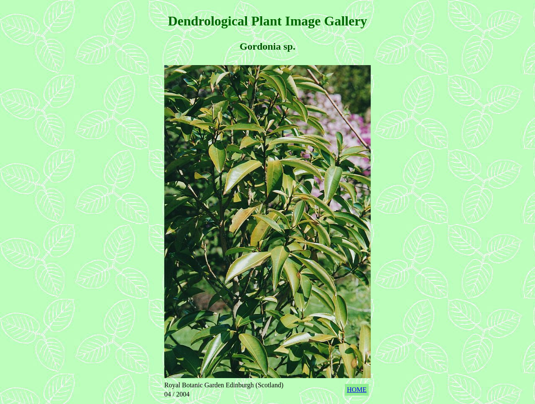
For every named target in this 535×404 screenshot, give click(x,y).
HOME (357, 389)
